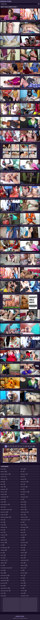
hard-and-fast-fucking (6, 568)
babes (3, 484)
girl (2, 545)
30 (30, 446)
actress (3, 469)
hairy (3, 558)
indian (3, 573)
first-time (4, 542)
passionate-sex (24, 512)
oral (22, 499)
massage (23, 479)
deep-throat (4, 512)
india (3, 570)
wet (22, 570)
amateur (4, 471)
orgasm (23, 502)
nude (22, 494)
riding (22, 532)
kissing (3, 585)
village (23, 563)
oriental (23, 504)
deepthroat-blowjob (6, 517)
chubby (3, 499)
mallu (22, 476)
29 (28, 446)
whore (22, 575)
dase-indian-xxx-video (6, 509)
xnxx (22, 580)
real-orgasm (24, 527)
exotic (3, 530)
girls (3, 553)
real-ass (23, 525)
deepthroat (4, 515)
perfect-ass (23, 517)
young (23, 593)
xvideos (23, 585)
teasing (23, 558)
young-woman (24, 596)
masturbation (24, 482)
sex (22, 537)
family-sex (4, 535)
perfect (23, 515)
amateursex (4, 479)
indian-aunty (4, 578)
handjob (3, 563)
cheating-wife (4, 497)
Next (34, 446)
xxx (22, 588)
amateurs (4, 476)
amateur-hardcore (6, 474)
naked (22, 484)
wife (22, 578)
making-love (24, 474)
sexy (22, 540)
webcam (23, 568)
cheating (4, 494)
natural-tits (24, 487)
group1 (3, 555)
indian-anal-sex (5, 575)
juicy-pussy (4, 583)
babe (3, 482)
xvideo (23, 583)
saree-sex (23, 535)
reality (22, 530)
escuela (3, 525)
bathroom (4, 492)
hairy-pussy (4, 560)
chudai (3, 502)
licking (23, 469)
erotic (3, 522)
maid (22, 471)
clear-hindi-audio (5, 504)
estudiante (4, 527)
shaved (23, 545)
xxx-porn (23, 591)
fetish (3, 537)
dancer (3, 507)
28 (25, 446)
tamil (22, 550)
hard (3, 565)
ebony (3, 520)
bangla (3, 487)
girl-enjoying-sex (5, 547)
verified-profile (24, 560)
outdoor (23, 507)
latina (3, 593)
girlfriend (4, 550)
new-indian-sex (24, 492)
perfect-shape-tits (25, 520)
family (3, 532)
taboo (22, 547)
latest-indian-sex (5, 588)
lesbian (3, 596)
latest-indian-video (5, 591)
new (22, 489)
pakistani (23, 509)
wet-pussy (23, 573)
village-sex (23, 565)
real (22, 522)
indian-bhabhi (5, 580)
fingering (4, 540)
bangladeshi (4, 489)
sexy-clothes (24, 542)
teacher (23, 555)
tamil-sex (23, 553)
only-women (24, 497)
